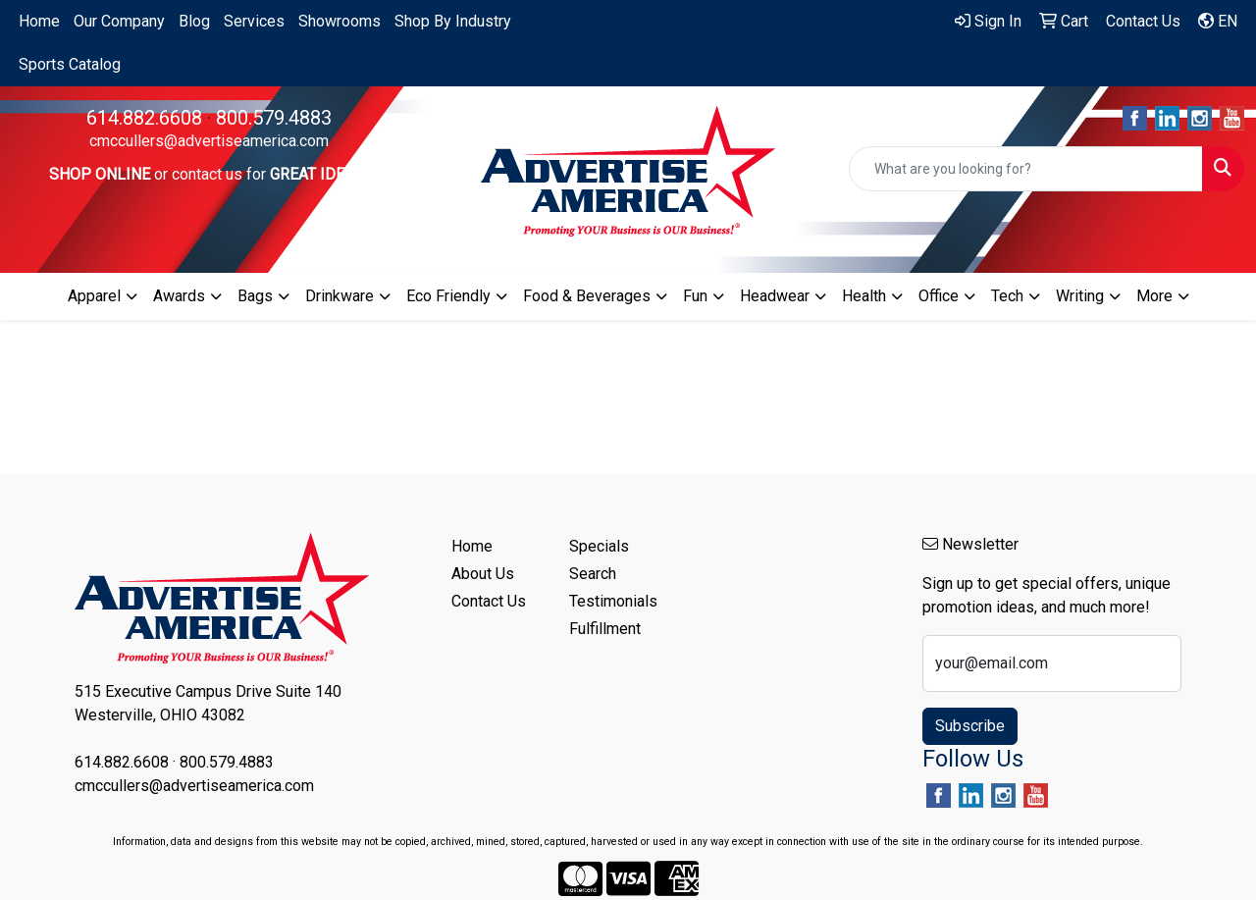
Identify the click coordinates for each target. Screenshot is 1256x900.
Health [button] (864, 296)
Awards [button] (179, 296)
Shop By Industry (452, 21)
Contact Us (488, 601)
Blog (194, 21)
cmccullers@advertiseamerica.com (209, 141)
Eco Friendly (448, 296)
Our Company (119, 21)
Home (39, 21)
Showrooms (339, 21)
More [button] (1154, 296)
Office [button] (938, 296)
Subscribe (970, 725)
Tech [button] (1007, 296)
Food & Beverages (587, 296)
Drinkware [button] (339, 296)
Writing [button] (1080, 296)
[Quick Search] (1026, 168)
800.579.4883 (274, 118)
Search (592, 573)
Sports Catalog (70, 64)
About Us (482, 573)
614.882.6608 (144, 118)
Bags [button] (255, 296)
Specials (599, 546)
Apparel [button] (94, 296)
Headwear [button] (775, 296)
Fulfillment (605, 628)
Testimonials (613, 601)
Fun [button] (695, 296)
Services (254, 21)
